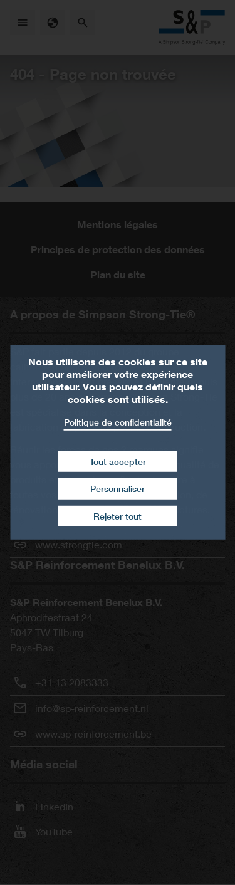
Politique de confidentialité (118, 422)
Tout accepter (118, 461)
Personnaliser (117, 488)
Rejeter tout (117, 516)
